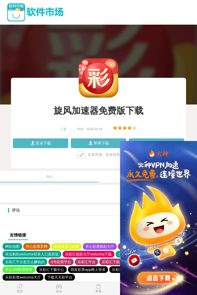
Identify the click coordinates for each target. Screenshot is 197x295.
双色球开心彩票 (66, 246)
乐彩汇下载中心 (51, 270)
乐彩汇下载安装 (114, 262)
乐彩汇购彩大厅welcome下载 (88, 254)
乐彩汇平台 (86, 262)
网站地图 (12, 246)
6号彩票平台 (61, 262)
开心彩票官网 (36, 246)
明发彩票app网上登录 (88, 270)
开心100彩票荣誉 (19, 270)
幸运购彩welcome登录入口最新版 (32, 254)
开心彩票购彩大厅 (99, 246)
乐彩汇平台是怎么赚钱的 (25, 262)
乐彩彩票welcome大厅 (23, 277)
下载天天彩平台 (59, 277)
